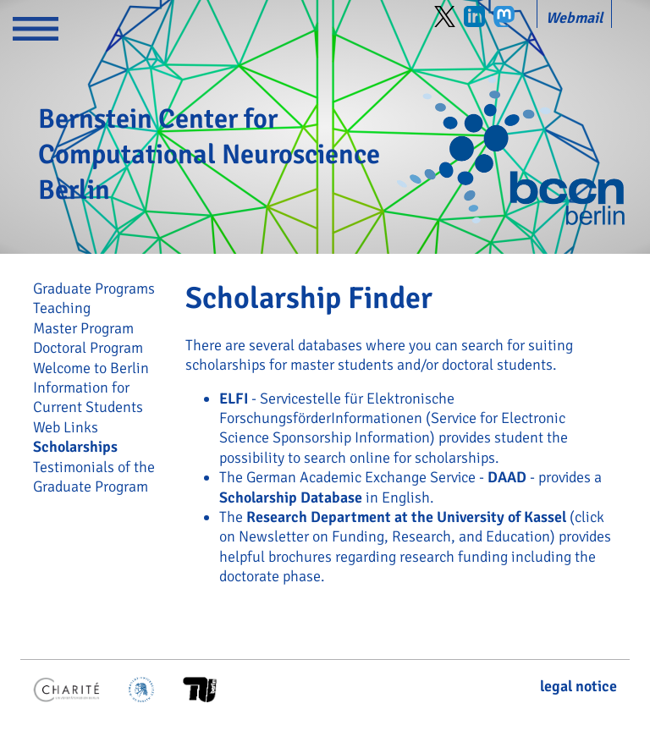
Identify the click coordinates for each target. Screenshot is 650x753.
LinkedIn (474, 16)
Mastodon (504, 16)
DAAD (507, 477)
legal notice (578, 686)
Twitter (444, 16)
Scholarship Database (290, 497)
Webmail (574, 17)
